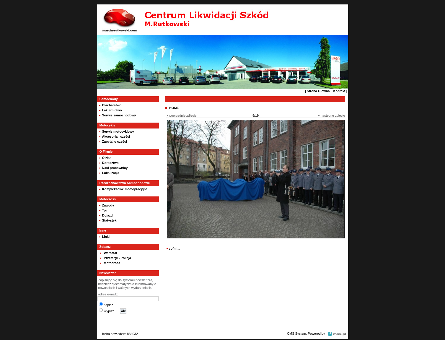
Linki (106, 236)
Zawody (108, 204)
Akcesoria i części (116, 136)
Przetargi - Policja (117, 257)
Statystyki (110, 220)
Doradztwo (110, 162)
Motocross (112, 262)
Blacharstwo (111, 104)
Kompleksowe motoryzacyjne (125, 188)
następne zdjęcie (333, 115)
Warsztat (110, 252)
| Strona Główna (317, 90)
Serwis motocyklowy (118, 131)
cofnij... (174, 248)
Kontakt (339, 90)
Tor (104, 210)
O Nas (107, 157)
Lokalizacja (111, 172)
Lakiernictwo (112, 109)
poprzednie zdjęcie (183, 115)
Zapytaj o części (114, 141)
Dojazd (107, 215)
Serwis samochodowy (119, 114)
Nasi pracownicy (115, 167)
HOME (174, 107)
